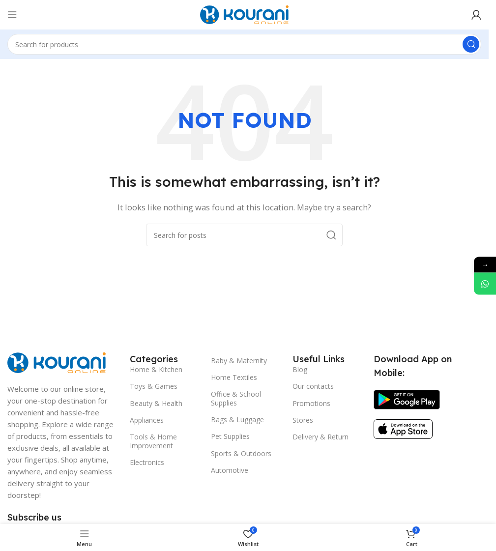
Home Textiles (234, 377)
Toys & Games (153, 386)
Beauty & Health (156, 403)
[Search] (244, 44)
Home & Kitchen (156, 369)
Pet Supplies (230, 436)
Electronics (147, 462)
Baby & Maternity (239, 360)
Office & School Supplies (236, 398)
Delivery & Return (320, 436)
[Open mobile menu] (12, 15)
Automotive (229, 470)
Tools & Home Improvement (153, 441)
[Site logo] (244, 14)
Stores (302, 420)
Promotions (311, 403)
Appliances (147, 420)
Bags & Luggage (237, 419)
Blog (299, 369)
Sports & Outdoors (241, 453)
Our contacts (313, 386)
